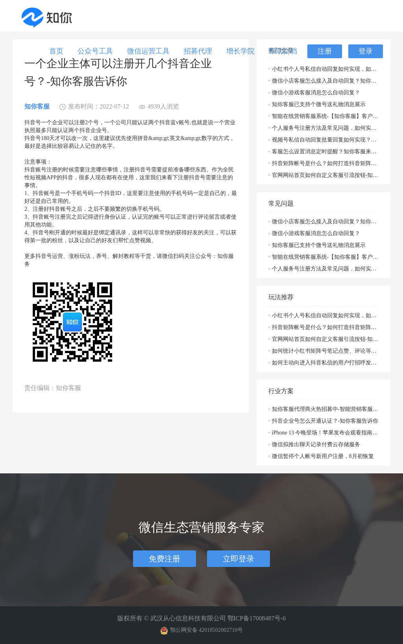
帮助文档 (283, 51)
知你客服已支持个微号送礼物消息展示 (319, 104)
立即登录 (238, 558)
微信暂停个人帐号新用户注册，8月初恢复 (323, 456)
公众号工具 (95, 51)
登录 (366, 51)
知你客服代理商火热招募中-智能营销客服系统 (325, 409)
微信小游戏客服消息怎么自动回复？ (316, 93)
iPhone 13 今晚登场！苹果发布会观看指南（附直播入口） (325, 433)
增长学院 (240, 51)
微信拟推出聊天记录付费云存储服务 (316, 444)
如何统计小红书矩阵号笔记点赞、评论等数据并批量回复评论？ (325, 351)
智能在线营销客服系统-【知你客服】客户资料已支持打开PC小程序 (325, 116)
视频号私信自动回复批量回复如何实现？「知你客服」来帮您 (325, 140)
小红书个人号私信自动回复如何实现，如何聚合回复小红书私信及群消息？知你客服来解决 (325, 69)
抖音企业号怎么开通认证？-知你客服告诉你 (325, 421)
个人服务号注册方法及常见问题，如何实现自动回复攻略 (325, 128)
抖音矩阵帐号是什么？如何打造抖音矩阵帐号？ (325, 163)
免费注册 (164, 558)
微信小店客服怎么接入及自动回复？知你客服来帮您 (325, 81)
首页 (56, 51)
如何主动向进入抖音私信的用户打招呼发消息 (325, 363)
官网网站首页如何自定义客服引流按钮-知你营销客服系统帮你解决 (325, 175)
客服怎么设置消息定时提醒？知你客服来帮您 (325, 152)
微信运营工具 (148, 51)
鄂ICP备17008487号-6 (256, 618)
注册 (325, 51)
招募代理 (198, 51)
